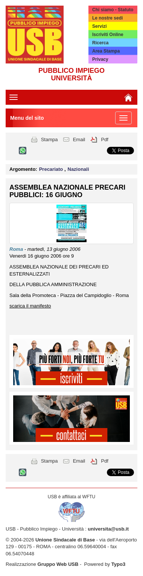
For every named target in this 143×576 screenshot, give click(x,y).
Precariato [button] (51, 169)
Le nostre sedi (107, 18)
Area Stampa (106, 51)
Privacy (100, 59)
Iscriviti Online (107, 34)
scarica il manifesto (30, 306)
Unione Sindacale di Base (65, 540)
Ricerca (100, 42)
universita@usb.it (108, 529)
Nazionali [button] (78, 169)
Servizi (99, 26)
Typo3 (118, 564)
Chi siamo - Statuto (112, 9)
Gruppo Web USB (58, 564)
